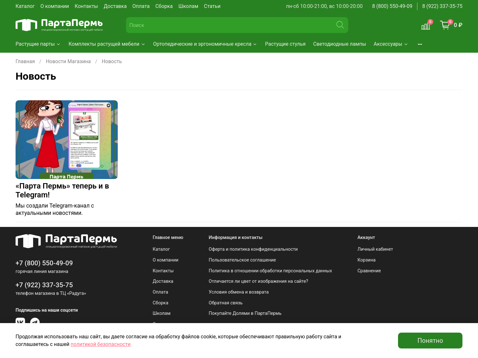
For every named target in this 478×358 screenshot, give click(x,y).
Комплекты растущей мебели (107, 44)
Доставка (115, 6)
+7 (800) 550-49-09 (44, 263)
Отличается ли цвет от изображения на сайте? (258, 281)
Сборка (164, 6)
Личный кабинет (375, 249)
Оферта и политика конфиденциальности (253, 249)
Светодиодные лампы (339, 44)
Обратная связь (226, 303)
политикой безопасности (100, 344)
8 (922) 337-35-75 (442, 6)
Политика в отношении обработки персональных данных (270, 271)
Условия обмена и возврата (239, 292)
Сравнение (369, 271)
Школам (188, 6)
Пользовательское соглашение (242, 260)
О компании (54, 6)
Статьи (212, 6)
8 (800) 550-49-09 (392, 6)
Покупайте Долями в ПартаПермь (245, 313)
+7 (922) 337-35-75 (44, 285)
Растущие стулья (285, 44)
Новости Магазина (68, 61)
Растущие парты (38, 44)
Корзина (366, 260)
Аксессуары (391, 44)
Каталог (25, 6)
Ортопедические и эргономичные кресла (205, 44)
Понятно (430, 340)
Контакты (86, 6)
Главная (25, 61)
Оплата (140, 6)
